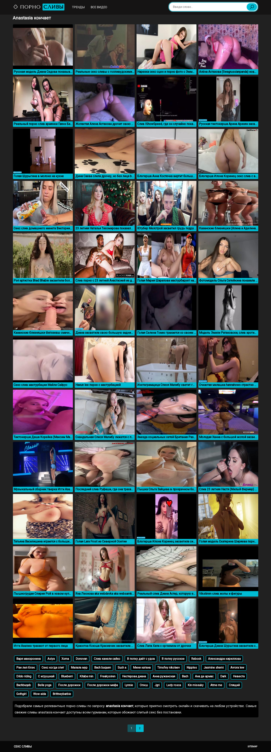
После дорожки (69, 685)
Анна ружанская (164, 676)
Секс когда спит (53, 667)
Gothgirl (21, 694)
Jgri (157, 685)
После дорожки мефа (102, 685)
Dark (223, 676)
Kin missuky (196, 685)
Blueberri (67, 676)
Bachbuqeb (23, 685)
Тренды (78, 7)
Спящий (234, 685)
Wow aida (39, 694)
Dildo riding (23, 676)
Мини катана (142, 667)
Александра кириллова (224, 659)
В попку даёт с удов (141, 659)
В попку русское (173, 659)
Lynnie (129, 685)
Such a (122, 667)
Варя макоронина (28, 659)
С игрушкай (46, 676)
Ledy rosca (173, 685)
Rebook (196, 659)
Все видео (99, 7)
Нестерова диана (134, 676)
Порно (38, 7)
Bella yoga (44, 685)
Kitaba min (86, 676)
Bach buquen (102, 667)
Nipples (192, 667)
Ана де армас (204, 676)
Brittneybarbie (62, 694)
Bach (185, 676)
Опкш (144, 685)
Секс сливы (23, 746)
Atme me (216, 685)
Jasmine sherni (214, 667)
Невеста (239, 676)
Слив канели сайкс (107, 659)
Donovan (81, 659)
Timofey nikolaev (168, 667)
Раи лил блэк (25, 667)
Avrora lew (237, 667)
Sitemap (252, 746)
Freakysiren (107, 676)
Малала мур (79, 667)
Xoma (65, 659)
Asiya (51, 659)
